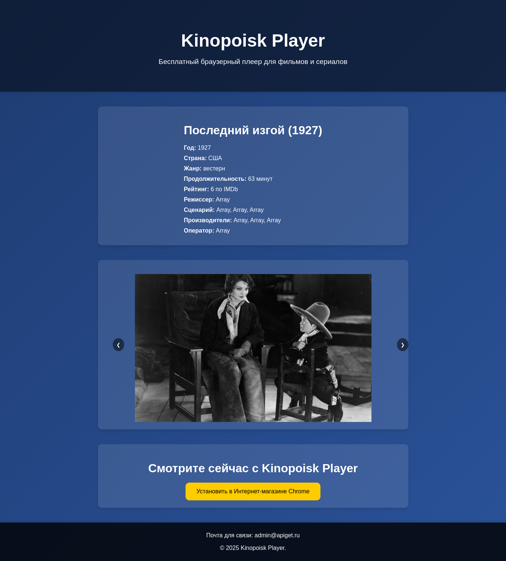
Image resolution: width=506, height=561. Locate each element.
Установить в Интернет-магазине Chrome (253, 491)
